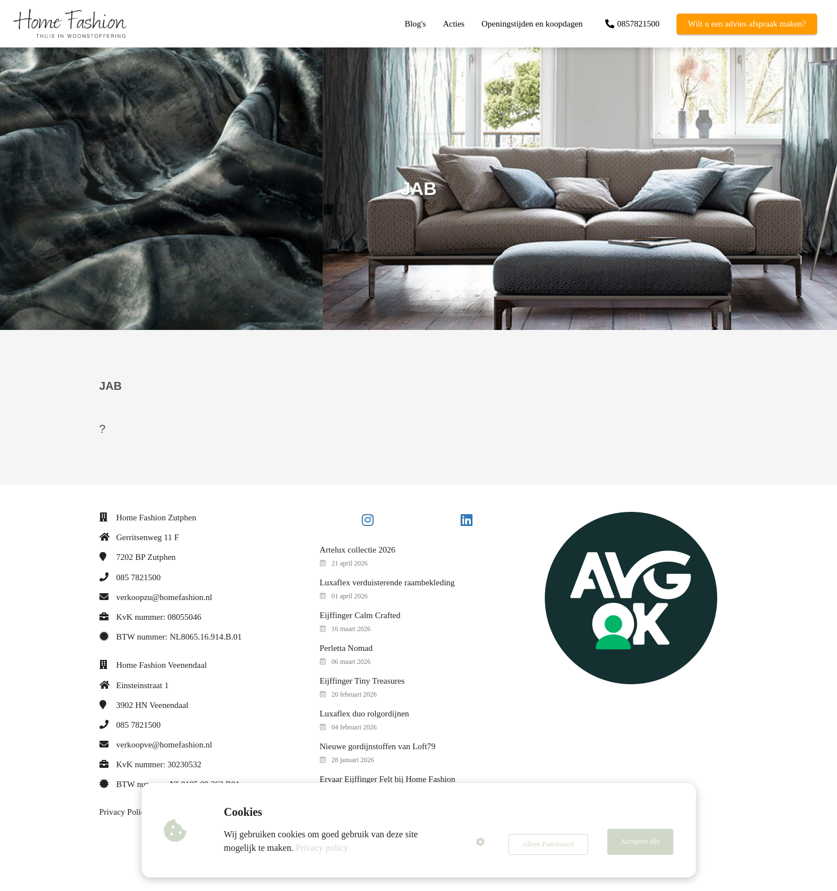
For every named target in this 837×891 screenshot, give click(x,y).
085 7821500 (138, 577)
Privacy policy (325, 848)
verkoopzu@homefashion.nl (164, 597)
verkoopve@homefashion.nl (164, 744)
